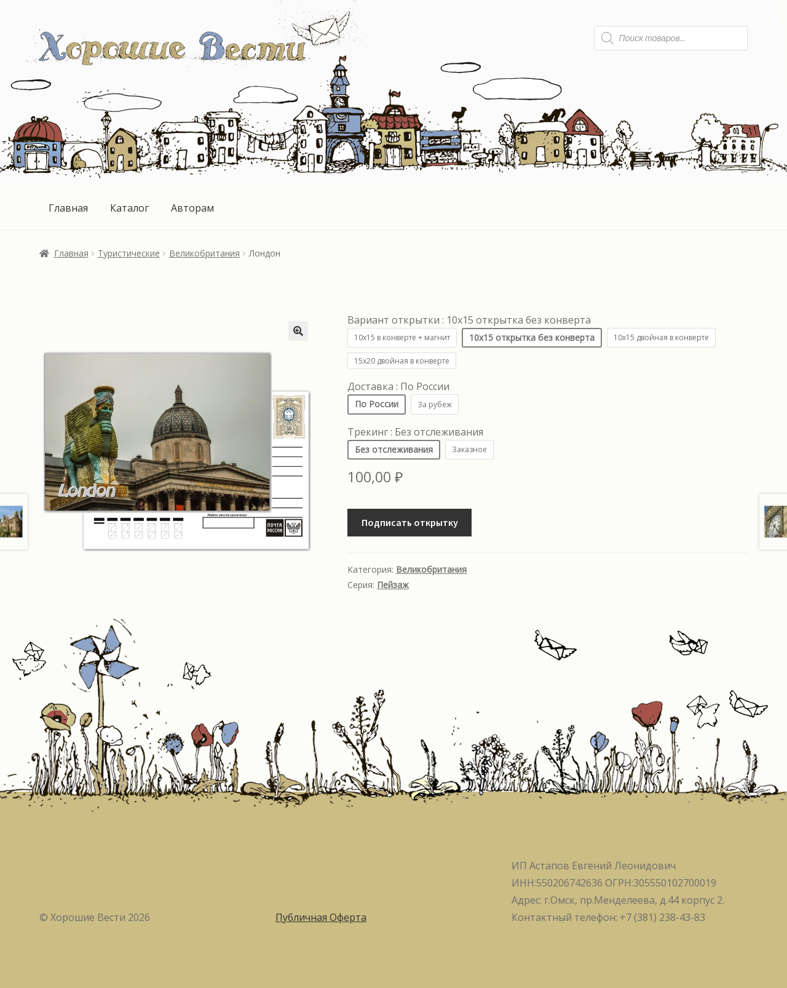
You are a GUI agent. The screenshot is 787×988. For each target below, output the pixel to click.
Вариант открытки (469, 320)
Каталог (129, 208)
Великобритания (204, 253)
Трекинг (415, 432)
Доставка (398, 386)
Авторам (192, 208)
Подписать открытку (410, 522)
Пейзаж (393, 585)
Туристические (129, 253)
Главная (68, 208)
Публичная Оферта (320, 917)
